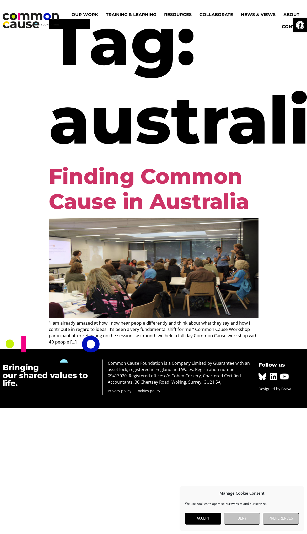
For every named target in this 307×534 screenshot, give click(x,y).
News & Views (258, 14)
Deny (242, 519)
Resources (178, 14)
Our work (85, 14)
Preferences (280, 519)
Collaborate (216, 14)
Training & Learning (131, 14)
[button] (300, 25)
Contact (292, 26)
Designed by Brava (274, 388)
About (291, 14)
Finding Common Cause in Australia (149, 188)
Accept (203, 519)
